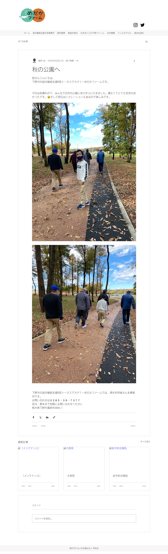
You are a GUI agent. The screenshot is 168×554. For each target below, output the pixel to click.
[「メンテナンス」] (38, 458)
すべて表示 (145, 442)
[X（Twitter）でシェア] (40, 417)
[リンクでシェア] (54, 417)
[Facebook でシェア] (33, 417)
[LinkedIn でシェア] (47, 417)
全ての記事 (23, 41)
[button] (146, 41)
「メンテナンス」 (32, 475)
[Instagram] (135, 25)
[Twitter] (142, 25)
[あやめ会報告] (129, 458)
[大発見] (84, 458)
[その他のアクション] (134, 60)
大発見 (71, 475)
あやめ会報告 (120, 475)
